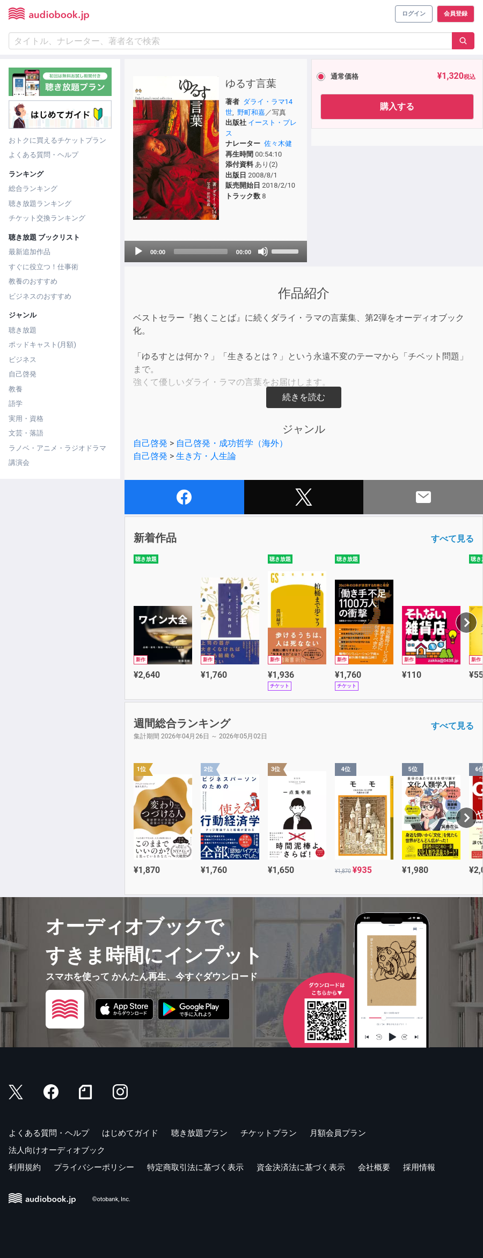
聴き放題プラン (199, 1133)
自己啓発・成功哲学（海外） (232, 443)
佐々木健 (278, 143)
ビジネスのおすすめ (40, 296)
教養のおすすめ (33, 281)
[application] (216, 251)
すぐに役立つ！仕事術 (43, 267)
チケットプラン (268, 1133)
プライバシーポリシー (94, 1167)
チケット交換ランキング (47, 218)
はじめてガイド (130, 1133)
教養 (16, 389)
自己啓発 (22, 374)
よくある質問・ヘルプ (43, 155)
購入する (397, 106)
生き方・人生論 (206, 456)
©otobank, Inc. (111, 1199)
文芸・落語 (26, 433)
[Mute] (263, 251)
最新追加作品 (29, 252)
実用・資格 (26, 419)
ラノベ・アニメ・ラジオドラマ (57, 448)
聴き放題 (22, 330)
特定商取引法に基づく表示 (195, 1167)
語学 (16, 403)
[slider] (201, 251)
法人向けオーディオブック (57, 1150)
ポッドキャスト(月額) (42, 345)
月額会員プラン (338, 1133)
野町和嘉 (251, 112)
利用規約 (25, 1167)
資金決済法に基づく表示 (301, 1167)
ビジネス (22, 360)
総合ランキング (33, 188)
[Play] (138, 251)
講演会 (19, 462)
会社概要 (374, 1167)
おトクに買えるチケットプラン (57, 140)
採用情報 (419, 1167)
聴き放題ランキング (40, 203)
